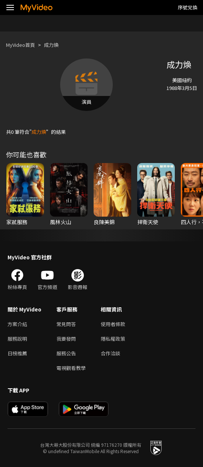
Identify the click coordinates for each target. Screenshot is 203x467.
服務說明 (17, 338)
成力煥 (51, 44)
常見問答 (66, 324)
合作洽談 (110, 353)
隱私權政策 (113, 338)
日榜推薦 (17, 353)
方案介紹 (17, 324)
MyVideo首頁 (20, 44)
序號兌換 (187, 7)
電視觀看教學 (71, 367)
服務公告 (66, 353)
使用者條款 (113, 324)
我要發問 (66, 338)
